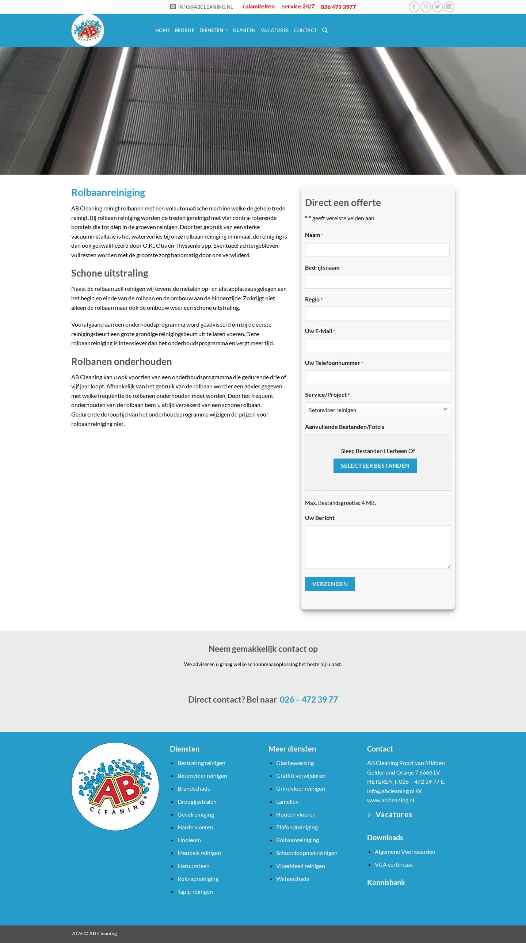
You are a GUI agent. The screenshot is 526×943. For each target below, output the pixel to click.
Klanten (244, 30)
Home (162, 30)
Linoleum (189, 839)
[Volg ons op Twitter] (437, 6)
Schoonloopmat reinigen (307, 852)
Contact (305, 30)
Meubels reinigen (199, 852)
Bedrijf (184, 30)
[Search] (325, 30)
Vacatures (275, 30)
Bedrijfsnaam (322, 267)
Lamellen (287, 801)
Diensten (213, 30)
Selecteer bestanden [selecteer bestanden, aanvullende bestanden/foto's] (375, 465)
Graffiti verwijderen (300, 775)
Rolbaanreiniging (297, 839)
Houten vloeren (296, 814)
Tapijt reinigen (195, 891)
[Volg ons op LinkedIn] (449, 6)
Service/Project (327, 395)
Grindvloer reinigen (300, 788)
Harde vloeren (195, 827)
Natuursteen (194, 865)
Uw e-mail (320, 331)
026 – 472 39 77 (308, 699)
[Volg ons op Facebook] (414, 6)
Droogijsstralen (197, 801)
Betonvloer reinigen (202, 775)
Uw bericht (320, 517)
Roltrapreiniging (198, 878)
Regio (314, 300)
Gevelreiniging (196, 814)
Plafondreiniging (297, 827)
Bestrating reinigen (201, 762)
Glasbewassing (295, 762)
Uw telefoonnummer (334, 363)
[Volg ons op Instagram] (425, 6)
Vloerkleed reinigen (300, 865)
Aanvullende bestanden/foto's (344, 426)
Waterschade (292, 878)
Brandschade (194, 788)
